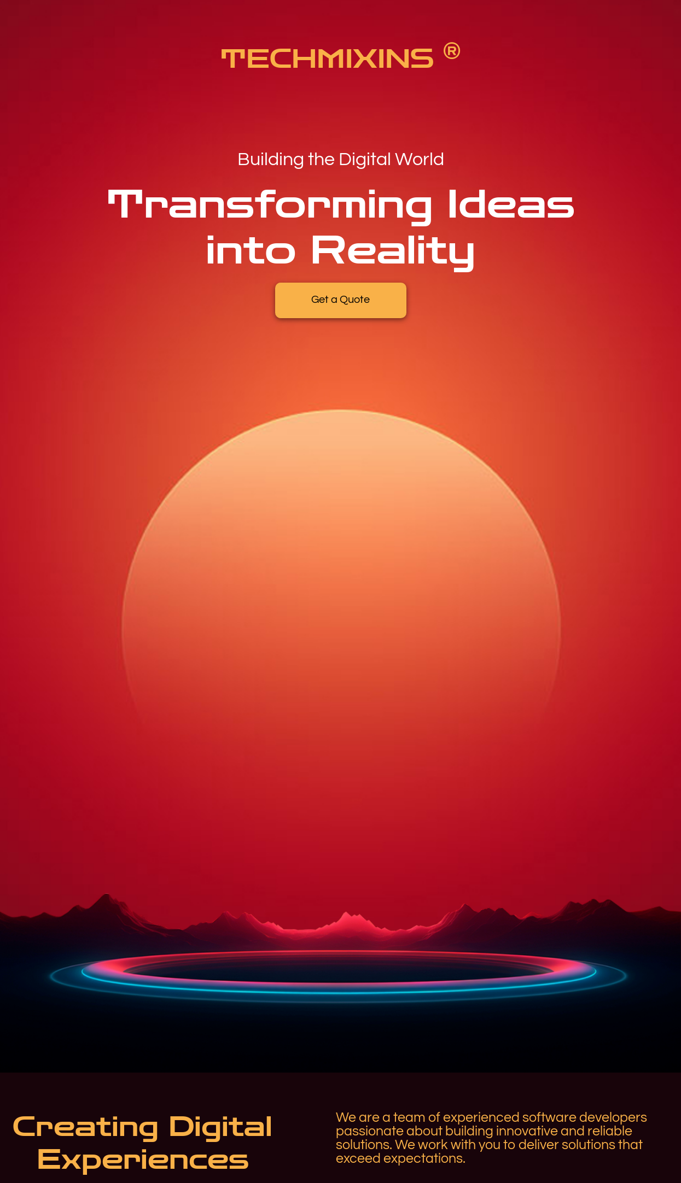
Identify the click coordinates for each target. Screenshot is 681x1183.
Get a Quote (340, 299)
